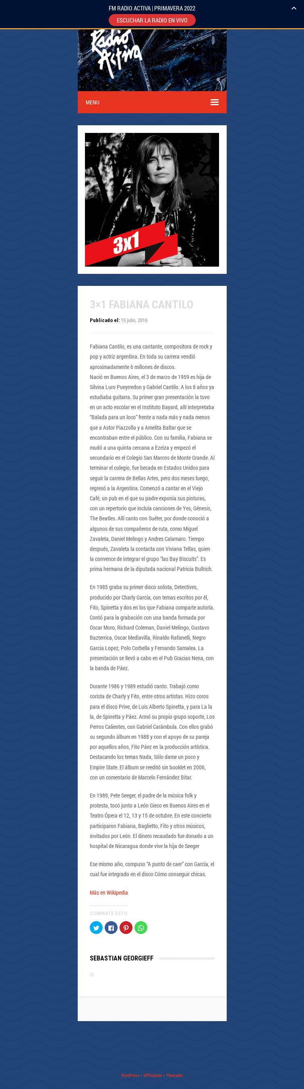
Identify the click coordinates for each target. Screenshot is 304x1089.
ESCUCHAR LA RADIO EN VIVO (152, 20)
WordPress (130, 1075)
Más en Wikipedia (109, 892)
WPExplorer (152, 1075)
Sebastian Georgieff (121, 958)
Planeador (174, 1075)
